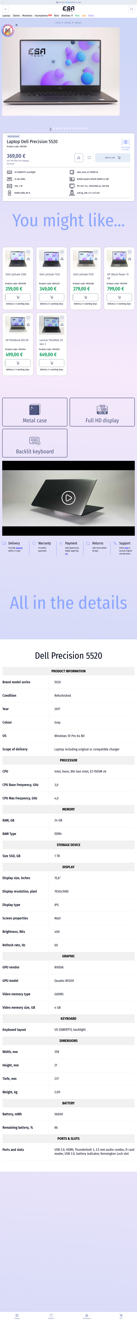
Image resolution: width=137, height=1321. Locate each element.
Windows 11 (67, 15)
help (126, 548)
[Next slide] (134, 2)
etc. (66, 554)
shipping (68, 2)
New (77, 15)
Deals (91, 15)
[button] (50, 129)
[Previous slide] (2, 2)
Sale (84, 15)
